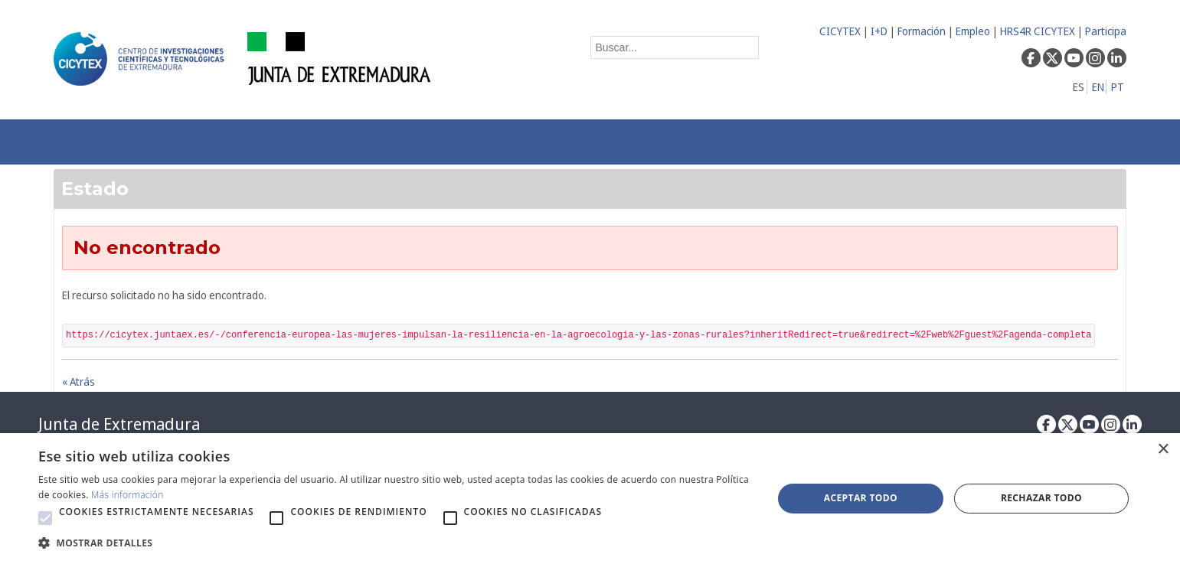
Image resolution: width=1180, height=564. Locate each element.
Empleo (973, 31)
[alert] (590, 498)
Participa (1105, 31)
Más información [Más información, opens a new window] (127, 494)
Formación (921, 31)
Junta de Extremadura (119, 424)
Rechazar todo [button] (1041, 497)
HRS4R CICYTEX (1037, 31)
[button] (45, 518)
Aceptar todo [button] (860, 497)
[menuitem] (291, 142)
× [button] (1163, 449)
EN (1098, 87)
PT (1117, 87)
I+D (879, 31)
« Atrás (78, 381)
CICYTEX (840, 31)
